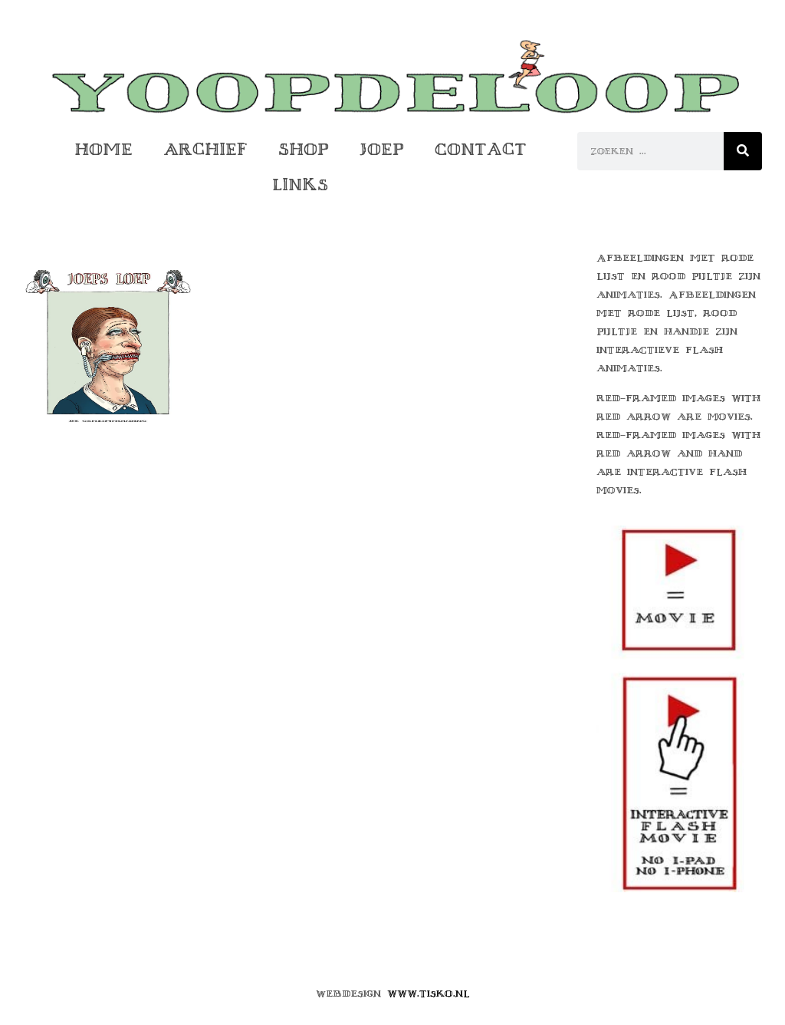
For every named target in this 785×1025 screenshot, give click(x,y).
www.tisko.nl (428, 993)
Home (103, 149)
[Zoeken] (743, 151)
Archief (205, 149)
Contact (481, 149)
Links (300, 184)
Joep (382, 149)
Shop (303, 149)
